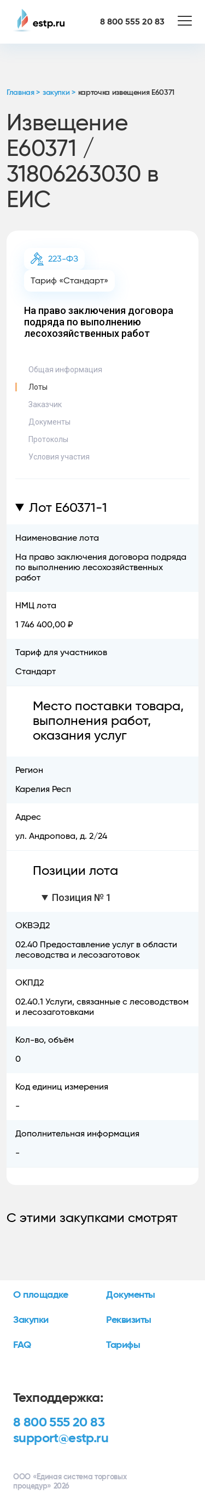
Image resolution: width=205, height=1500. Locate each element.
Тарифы (123, 1345)
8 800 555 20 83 (58, 1422)
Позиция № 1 (82, 897)
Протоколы (48, 439)
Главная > (23, 92)
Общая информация (65, 369)
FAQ (22, 1345)
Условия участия (59, 456)
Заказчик (45, 404)
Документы (49, 422)
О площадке (40, 1295)
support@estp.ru (60, 1438)
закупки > (59, 92)
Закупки (31, 1320)
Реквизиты (128, 1320)
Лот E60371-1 (68, 508)
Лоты (38, 387)
